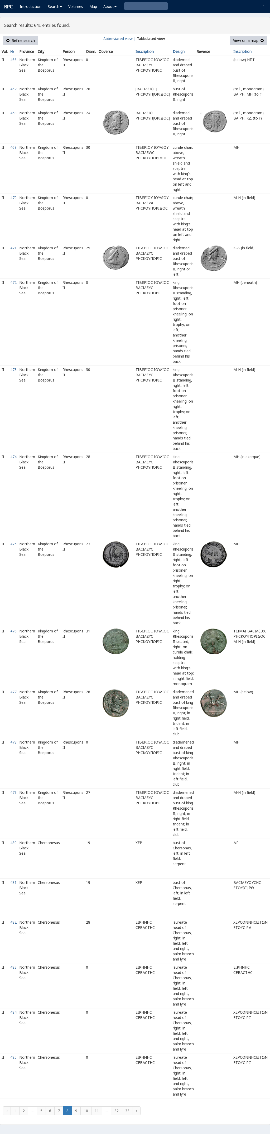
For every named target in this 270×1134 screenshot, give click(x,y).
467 (13, 88)
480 (13, 842)
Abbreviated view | (119, 38)
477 (13, 691)
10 (86, 1110)
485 (13, 1057)
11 (97, 1110)
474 (13, 456)
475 (13, 543)
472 (13, 282)
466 (13, 59)
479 (13, 792)
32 (116, 1110)
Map (93, 6)
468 (13, 112)
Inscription (145, 51)
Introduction (30, 6)
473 (13, 369)
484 (13, 1012)
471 (13, 247)
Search (55, 6)
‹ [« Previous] (6, 1110)
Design (179, 51)
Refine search (20, 40)
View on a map (248, 40)
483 (13, 967)
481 (13, 882)
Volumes (75, 6)
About (110, 6)
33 (127, 1110)
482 (13, 922)
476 (13, 630)
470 (13, 197)
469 (13, 147)
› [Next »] (136, 1110)
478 (13, 742)
